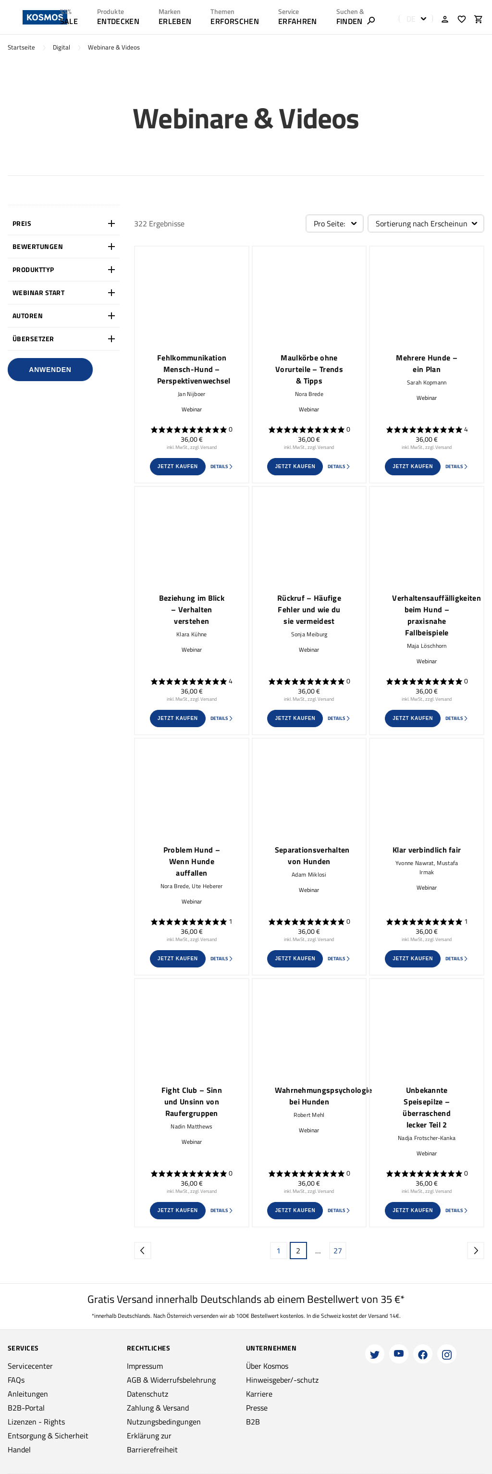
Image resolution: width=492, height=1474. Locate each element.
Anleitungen (28, 1394)
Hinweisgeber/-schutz (282, 1380)
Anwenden (50, 369)
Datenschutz (147, 1394)
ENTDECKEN (118, 21)
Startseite (21, 47)
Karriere (259, 1394)
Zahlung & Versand (158, 1407)
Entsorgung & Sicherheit (48, 1435)
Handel (19, 1449)
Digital (61, 47)
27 (337, 1250)
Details (222, 466)
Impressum (145, 1366)
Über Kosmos (267, 1366)
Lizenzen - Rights (36, 1421)
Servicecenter (30, 1366)
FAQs (16, 1380)
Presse (257, 1407)
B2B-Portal (26, 1407)
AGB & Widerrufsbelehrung (171, 1380)
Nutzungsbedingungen (164, 1421)
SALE (69, 21)
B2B (253, 1421)
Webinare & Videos (114, 47)
